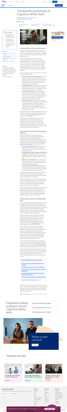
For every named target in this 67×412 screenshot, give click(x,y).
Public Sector (46, 399)
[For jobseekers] (62, 2)
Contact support (13, 393)
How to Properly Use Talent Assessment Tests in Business (23, 25)
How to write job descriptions (59, 394)
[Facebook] (58, 410)
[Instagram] (64, 410)
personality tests (36, 222)
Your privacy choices (44, 410)
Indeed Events (57, 401)
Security (35, 394)
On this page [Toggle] (9, 51)
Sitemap (35, 404)
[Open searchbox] (53, 5)
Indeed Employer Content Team (28, 17)
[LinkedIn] (60, 410)
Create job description (57, 37)
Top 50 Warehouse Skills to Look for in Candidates (33, 267)
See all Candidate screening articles (30, 280)
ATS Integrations (47, 401)
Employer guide (57, 390)
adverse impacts (41, 243)
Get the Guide (57, 53)
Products (46, 394)
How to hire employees (58, 392)
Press (35, 392)
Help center (5, 393)
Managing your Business (40, 5)
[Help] (45, 2)
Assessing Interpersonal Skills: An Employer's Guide (33, 277)
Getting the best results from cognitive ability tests (9, 59)
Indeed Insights (47, 397)
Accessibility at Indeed (37, 399)
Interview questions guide (58, 397)
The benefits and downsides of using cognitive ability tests (9, 56)
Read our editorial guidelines (7, 76)
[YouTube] (62, 410)
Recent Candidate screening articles (9, 61)
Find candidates (47, 392)
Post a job (46, 390)
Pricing (23, 1)
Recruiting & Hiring (19, 5)
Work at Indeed (36, 401)
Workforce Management (29, 5)
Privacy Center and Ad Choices (38, 397)
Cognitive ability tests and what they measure (9, 54)
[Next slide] (54, 25)
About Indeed (36, 390)
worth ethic (42, 193)
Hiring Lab (56, 399)
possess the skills (33, 114)
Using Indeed (11, 5)
